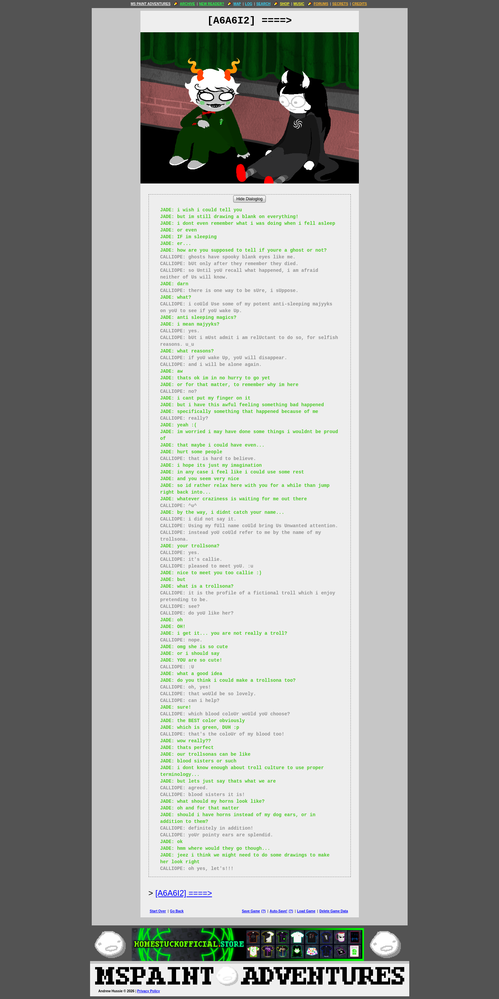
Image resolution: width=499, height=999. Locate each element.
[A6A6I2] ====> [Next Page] (183, 893)
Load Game (306, 911)
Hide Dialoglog (249, 199)
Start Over (158, 911)
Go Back (177, 911)
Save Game (251, 911)
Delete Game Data (333, 911)
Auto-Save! (278, 911)
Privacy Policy (148, 991)
